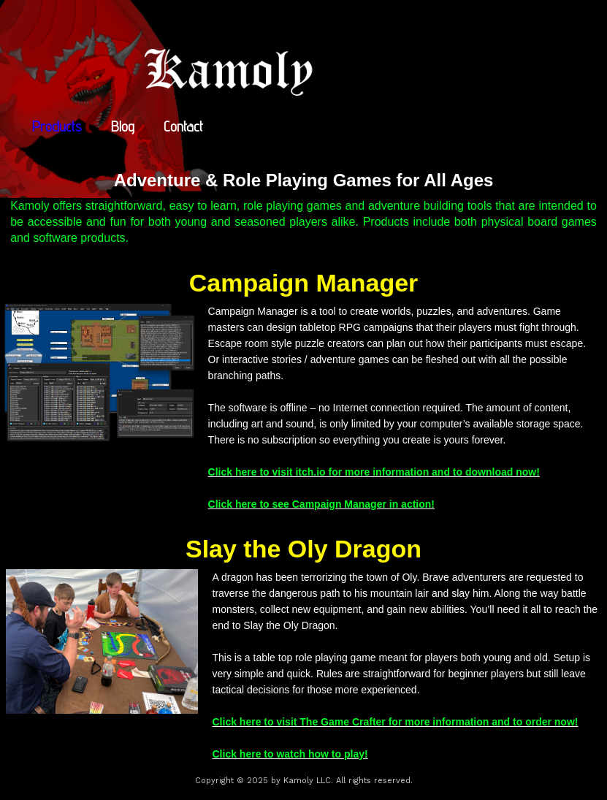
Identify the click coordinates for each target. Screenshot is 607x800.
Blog (122, 126)
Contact (183, 126)
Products (57, 126)
